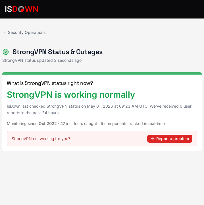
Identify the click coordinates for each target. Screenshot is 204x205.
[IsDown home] (22, 9)
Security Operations (24, 32)
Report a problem (170, 138)
